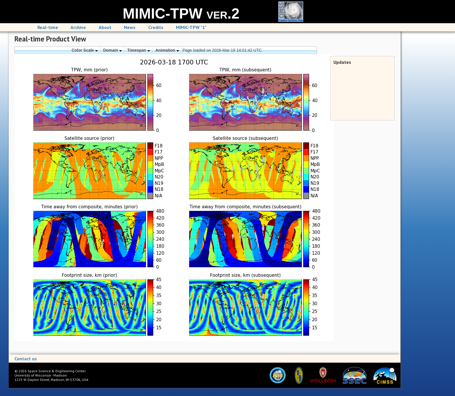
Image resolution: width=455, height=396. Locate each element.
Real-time (47, 27)
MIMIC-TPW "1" (191, 27)
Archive (78, 27)
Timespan (138, 50)
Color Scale (85, 50)
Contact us (26, 358)
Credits (155, 27)
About (105, 27)
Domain (112, 50)
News (130, 27)
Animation (167, 50)
